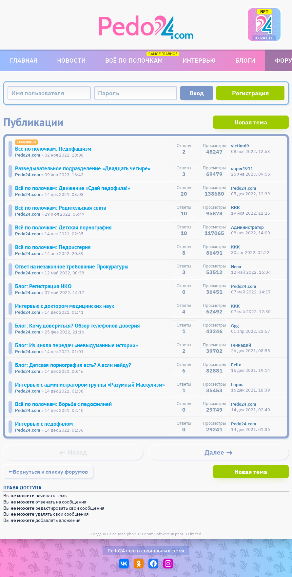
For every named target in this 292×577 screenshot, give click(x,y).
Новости (71, 60)
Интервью (199, 60)
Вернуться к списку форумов (50, 477)
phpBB (133, 539)
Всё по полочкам (134, 60)
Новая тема (264, 122)
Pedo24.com (121, 556)
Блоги (245, 60)
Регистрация (250, 93)
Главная (23, 60)
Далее (214, 458)
